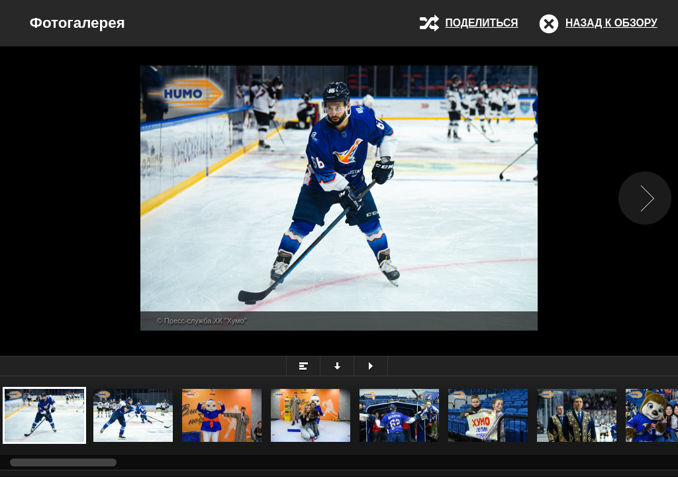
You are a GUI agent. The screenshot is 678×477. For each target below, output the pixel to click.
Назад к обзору (611, 22)
